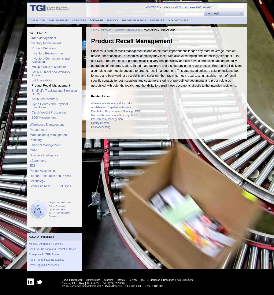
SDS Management (44, 117)
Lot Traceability (42, 80)
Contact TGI (180, 7)
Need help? (212, 13)
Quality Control (100, 123)
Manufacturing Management (49, 134)
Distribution (37, 20)
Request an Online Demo (60, 202)
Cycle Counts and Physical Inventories (50, 106)
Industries (79, 20)
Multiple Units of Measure (49, 67)
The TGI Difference (134, 20)
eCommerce (38, 160)
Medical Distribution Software (46, 243)
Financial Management (45, 145)
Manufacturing (59, 20)
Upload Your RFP (57, 209)
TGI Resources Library (59, 213)
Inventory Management (45, 43)
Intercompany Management (107, 119)
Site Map (158, 286)
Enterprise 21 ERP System (44, 254)
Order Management (43, 38)
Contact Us (54, 216)
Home (65, 280)
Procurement (38, 129)
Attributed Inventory (45, 99)
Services (112, 20)
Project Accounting (42, 170)
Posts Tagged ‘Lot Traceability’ (47, 259)
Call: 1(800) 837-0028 (201, 7)
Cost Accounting (100, 127)
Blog (167, 7)
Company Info (153, 7)
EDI (32, 165)
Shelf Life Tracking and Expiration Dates (54, 92)
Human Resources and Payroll (50, 175)
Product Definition (44, 48)
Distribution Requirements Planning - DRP (116, 111)
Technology (37, 181)
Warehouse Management (47, 124)
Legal (148, 286)
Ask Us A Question (57, 206)
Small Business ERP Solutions (50, 186)
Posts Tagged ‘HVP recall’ (44, 265)
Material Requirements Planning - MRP (114, 115)
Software (96, 20)
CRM (33, 150)
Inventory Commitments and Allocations (51, 60)
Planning (36, 140)
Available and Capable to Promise (111, 107)
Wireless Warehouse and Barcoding (112, 103)
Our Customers (178, 20)
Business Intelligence (44, 155)
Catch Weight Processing (49, 112)
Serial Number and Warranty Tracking (51, 73)
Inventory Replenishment (48, 53)
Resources (157, 20)
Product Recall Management (51, 85)
